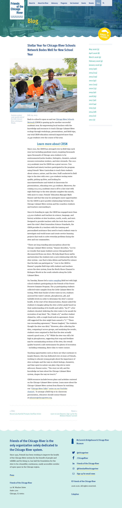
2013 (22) (92, 115)
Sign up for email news (86, 473)
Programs (64, 3)
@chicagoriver (82, 452)
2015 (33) (92, 107)
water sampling (54, 281)
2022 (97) (92, 80)
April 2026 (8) (94, 53)
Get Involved (74, 3)
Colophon (75, 494)
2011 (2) (92, 119)
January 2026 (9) (95, 64)
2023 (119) (93, 76)
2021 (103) (93, 84)
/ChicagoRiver (82, 458)
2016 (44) (92, 103)
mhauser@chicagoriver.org (40, 398)
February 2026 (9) (96, 60)
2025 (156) (93, 68)
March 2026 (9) (95, 57)
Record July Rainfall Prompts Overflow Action (25, 412)
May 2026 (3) (94, 49)
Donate (91, 3)
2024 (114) (93, 72)
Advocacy (54, 3)
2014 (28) (92, 111)
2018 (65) (92, 96)
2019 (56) (92, 92)
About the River (43, 3)
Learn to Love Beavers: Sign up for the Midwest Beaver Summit (64, 413)
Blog (98, 3)
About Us (32, 3)
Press (12, 475)
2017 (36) (92, 100)
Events (83, 3)
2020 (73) (92, 88)
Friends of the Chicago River (88, 463)
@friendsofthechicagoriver (87, 468)
